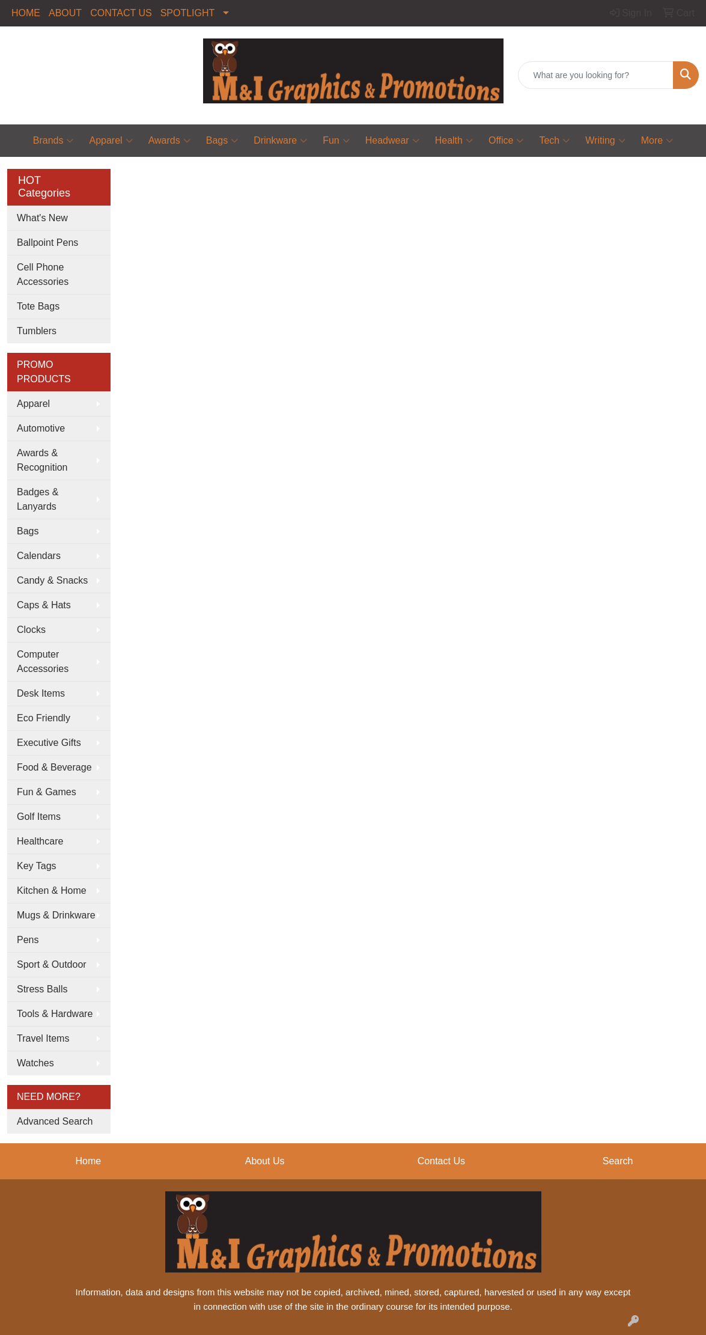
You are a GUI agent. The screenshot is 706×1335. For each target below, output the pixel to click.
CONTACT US (121, 13)
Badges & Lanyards (37, 499)
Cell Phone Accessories (42, 274)
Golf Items (39, 816)
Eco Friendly (43, 718)
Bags (222, 140)
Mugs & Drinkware (56, 915)
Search (618, 1161)
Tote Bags (38, 306)
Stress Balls (42, 989)
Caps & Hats (44, 605)
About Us (265, 1161)
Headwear (392, 140)
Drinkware (280, 140)
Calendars (39, 556)
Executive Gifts (49, 743)
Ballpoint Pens (47, 242)
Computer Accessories (42, 661)
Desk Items (41, 693)
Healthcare (40, 841)
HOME (25, 13)
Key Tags (36, 866)
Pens (27, 940)
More (657, 140)
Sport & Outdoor (52, 964)
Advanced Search (55, 1121)
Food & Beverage (54, 767)
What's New (42, 218)
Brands (53, 140)
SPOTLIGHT (187, 13)
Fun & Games (46, 792)
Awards (169, 140)
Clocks (31, 630)
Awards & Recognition (42, 460)
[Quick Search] (596, 75)
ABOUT (65, 13)
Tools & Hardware (55, 1014)
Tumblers (36, 331)
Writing (605, 140)
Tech (554, 140)
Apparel (110, 140)
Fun (336, 140)
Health (454, 140)
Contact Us (441, 1161)
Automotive (41, 428)
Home (89, 1161)
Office (506, 140)
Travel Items (43, 1038)
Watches (35, 1063)
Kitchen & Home (52, 890)
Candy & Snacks (52, 580)
